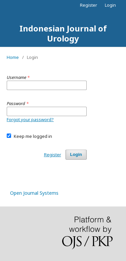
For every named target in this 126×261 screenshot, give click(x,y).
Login (110, 5)
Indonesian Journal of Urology (63, 33)
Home (13, 57)
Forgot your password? (30, 119)
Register (88, 5)
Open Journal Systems (34, 193)
